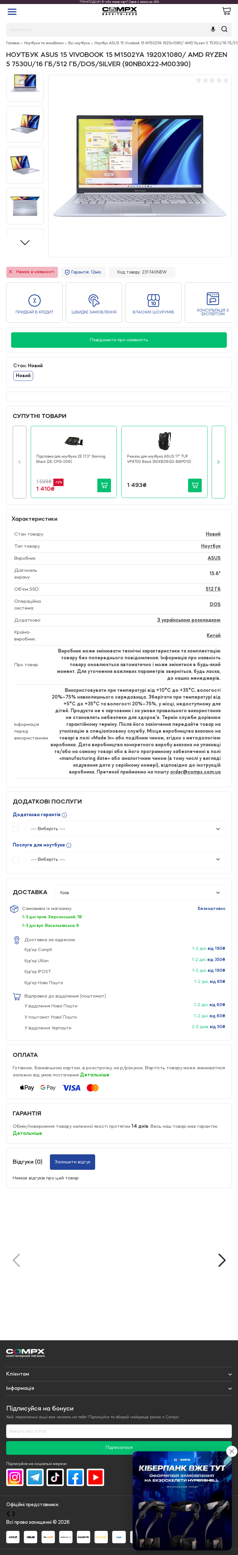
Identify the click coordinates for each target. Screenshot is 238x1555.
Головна (13, 43)
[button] (19, 462)
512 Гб (213, 589)
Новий (23, 375)
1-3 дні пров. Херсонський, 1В (52, 917)
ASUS (214, 558)
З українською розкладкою (189, 620)
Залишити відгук (72, 1162)
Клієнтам (17, 1374)
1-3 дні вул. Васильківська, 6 (50, 926)
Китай (214, 635)
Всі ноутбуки (79, 43)
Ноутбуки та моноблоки (44, 43)
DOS (215, 604)
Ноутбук (211, 546)
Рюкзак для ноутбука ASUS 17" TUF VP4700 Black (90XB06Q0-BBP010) (159, 459)
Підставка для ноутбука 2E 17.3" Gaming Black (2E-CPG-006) (70, 459)
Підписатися (119, 1447)
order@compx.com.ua (195, 772)
